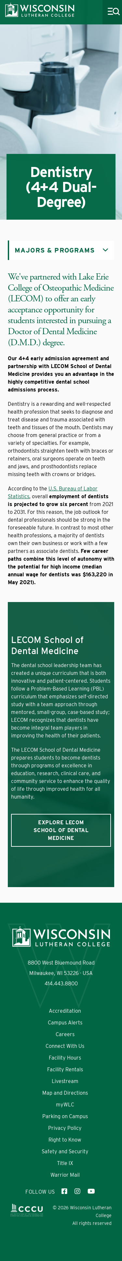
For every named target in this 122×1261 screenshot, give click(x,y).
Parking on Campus (65, 1116)
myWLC (65, 1105)
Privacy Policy (65, 1128)
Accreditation (65, 1011)
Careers (65, 1034)
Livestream (65, 1081)
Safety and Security (65, 1151)
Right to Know (64, 1140)
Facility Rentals (65, 1069)
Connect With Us (65, 1046)
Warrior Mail (65, 1175)
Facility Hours (65, 1058)
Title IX (65, 1163)
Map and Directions (65, 1093)
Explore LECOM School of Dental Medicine (61, 830)
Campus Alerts (65, 1023)
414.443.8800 (61, 983)
